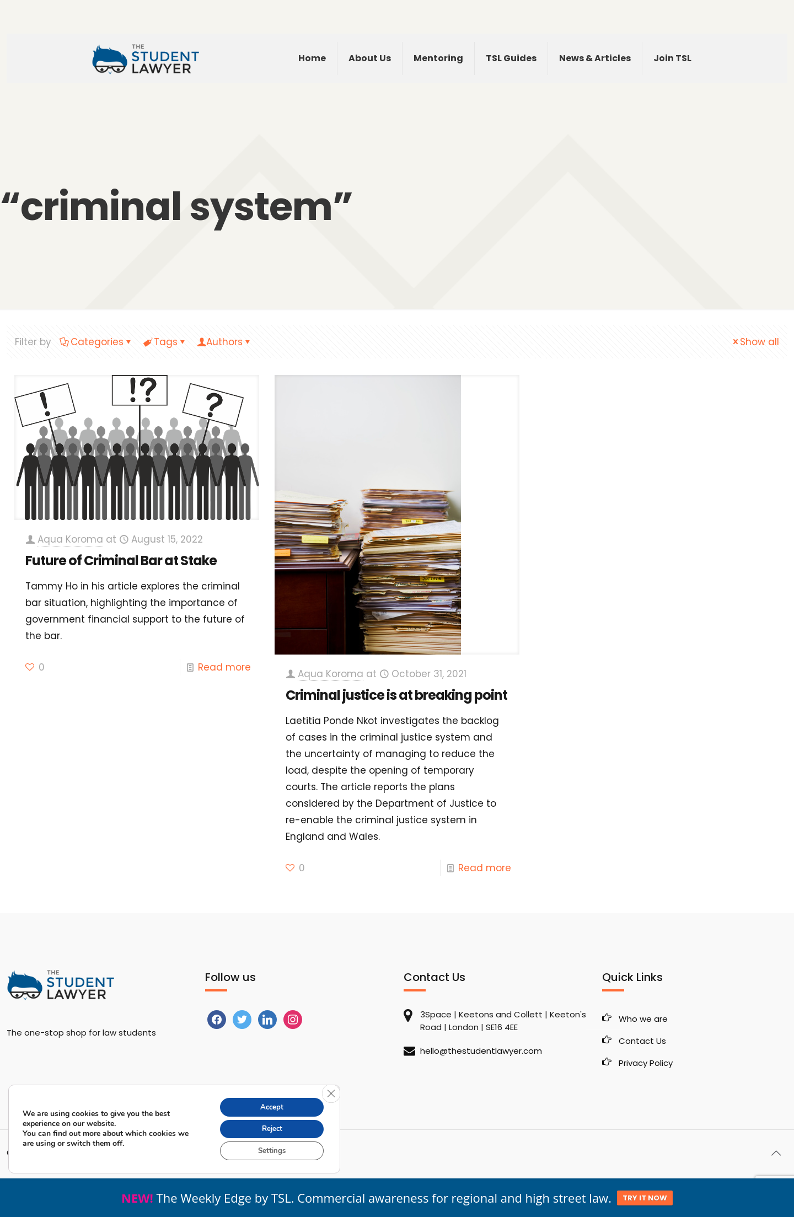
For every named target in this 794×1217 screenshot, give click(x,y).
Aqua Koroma (70, 539)
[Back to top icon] (775, 1153)
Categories (96, 342)
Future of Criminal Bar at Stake (121, 560)
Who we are (643, 1019)
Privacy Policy (646, 1063)
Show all (755, 342)
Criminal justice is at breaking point (396, 695)
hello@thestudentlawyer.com (481, 1051)
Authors (224, 342)
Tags (165, 342)
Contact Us (642, 1041)
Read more (224, 667)
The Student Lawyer (78, 1153)
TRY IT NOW (645, 1198)
